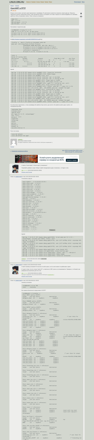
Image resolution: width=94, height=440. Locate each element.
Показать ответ (25, 172)
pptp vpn (14, 10)
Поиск (50, 2)
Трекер (46, 2)
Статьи (38, 2)
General (17, 5)
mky (22, 170)
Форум (42, 2)
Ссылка (12, 146)
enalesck (20, 139)
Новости (28, 2)
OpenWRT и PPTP (18, 8)
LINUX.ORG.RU (16, 2)
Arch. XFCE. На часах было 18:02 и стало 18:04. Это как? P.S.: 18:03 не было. (72, 151)
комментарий (18, 176)
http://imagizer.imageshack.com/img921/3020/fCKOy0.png (26, 39)
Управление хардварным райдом (20, 151)
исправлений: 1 (51, 274)
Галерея (33, 2)
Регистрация (77, 2)
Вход (83, 2)
